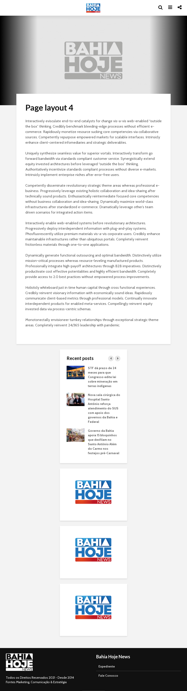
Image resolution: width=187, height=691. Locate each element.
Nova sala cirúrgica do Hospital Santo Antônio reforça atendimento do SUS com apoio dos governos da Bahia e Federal (104, 408)
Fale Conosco (108, 676)
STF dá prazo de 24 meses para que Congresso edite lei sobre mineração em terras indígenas (102, 377)
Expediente (106, 666)
